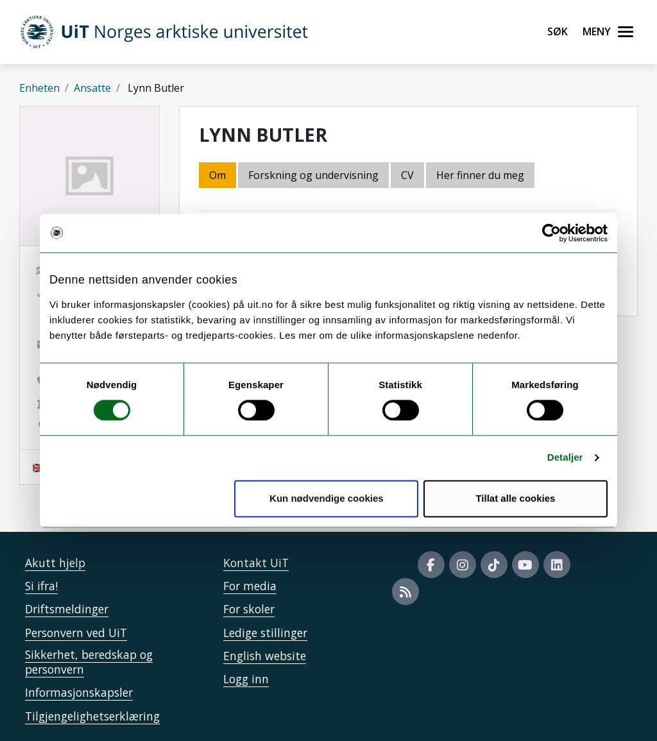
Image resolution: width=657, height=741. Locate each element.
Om (217, 175)
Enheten (39, 88)
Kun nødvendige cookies (326, 498)
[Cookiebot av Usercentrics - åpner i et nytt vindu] (551, 233)
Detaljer (565, 457)
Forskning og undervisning (313, 175)
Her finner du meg (480, 175)
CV (407, 175)
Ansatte (92, 88)
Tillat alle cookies (515, 498)
